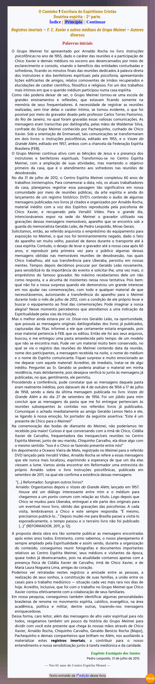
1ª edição (82, 675)
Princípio (73, 21)
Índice (55, 21)
